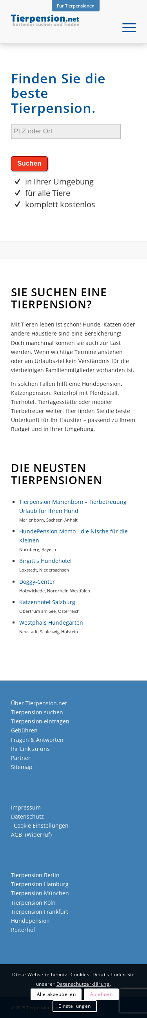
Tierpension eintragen (40, 721)
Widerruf (38, 834)
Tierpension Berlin (35, 875)
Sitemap (22, 767)
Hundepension (30, 920)
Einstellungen (74, 1006)
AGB (16, 834)
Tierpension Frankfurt (39, 911)
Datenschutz (27, 816)
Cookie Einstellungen (41, 825)
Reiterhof (23, 929)
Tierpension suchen (37, 712)
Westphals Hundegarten (51, 622)
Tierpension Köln (33, 902)
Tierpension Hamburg (40, 884)
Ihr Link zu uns (30, 748)
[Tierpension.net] (61, 27)
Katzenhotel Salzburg (47, 602)
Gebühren (24, 730)
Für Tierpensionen (75, 6)
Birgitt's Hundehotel (45, 560)
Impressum (26, 807)
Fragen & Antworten (37, 739)
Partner (21, 758)
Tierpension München (40, 893)
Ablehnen (101, 994)
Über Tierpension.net (39, 703)
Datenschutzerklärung (83, 984)
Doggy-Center (37, 581)
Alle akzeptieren (56, 994)
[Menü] (125, 27)
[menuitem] (75, 6)
